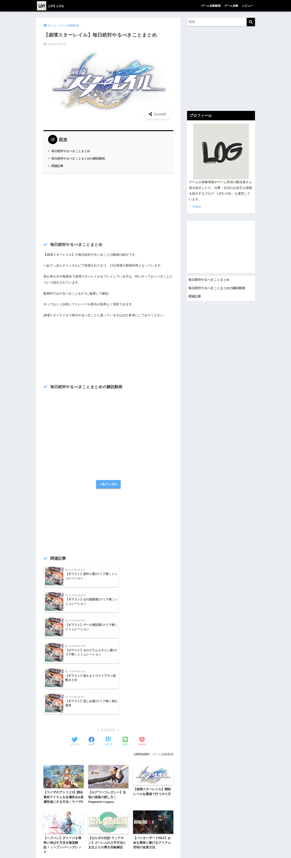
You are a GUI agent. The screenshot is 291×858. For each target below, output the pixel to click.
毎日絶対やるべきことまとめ (70, 151)
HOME (145, 840)
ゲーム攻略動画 (211, 5)
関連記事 (57, 166)
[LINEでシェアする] (125, 666)
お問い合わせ (176, 847)
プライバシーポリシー (120, 847)
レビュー (247, 5)
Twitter (196, 206)
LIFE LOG (52, 5)
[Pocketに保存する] (142, 666)
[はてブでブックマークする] (108, 666)
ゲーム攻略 (231, 5)
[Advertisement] (108, 207)
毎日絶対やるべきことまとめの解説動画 (78, 158)
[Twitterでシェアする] (74, 666)
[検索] (251, 22)
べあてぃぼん (108, 484)
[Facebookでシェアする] (91, 666)
